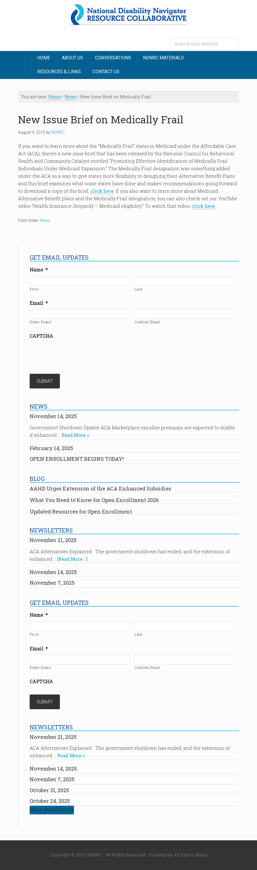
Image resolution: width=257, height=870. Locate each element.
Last (138, 289)
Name (39, 270)
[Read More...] (72, 559)
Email (39, 303)
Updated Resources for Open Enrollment (81, 511)
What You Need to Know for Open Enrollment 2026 (94, 500)
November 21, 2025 (53, 540)
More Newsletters (52, 809)
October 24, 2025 (50, 800)
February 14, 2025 (51, 448)
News (45, 220)
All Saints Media (190, 855)
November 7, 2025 (52, 582)
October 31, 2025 (49, 790)
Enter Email (40, 321)
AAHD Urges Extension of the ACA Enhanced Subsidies (100, 488)
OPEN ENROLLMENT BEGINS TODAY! (77, 458)
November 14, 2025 (53, 416)
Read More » (75, 435)
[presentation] (73, 353)
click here (102, 191)
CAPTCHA (41, 336)
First (34, 289)
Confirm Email (147, 321)
